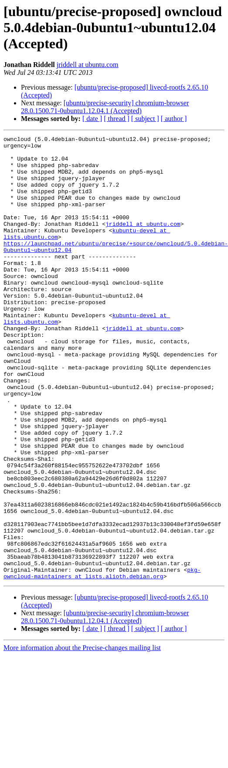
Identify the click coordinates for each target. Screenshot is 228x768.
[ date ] (92, 118)
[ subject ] (145, 118)
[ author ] (174, 118)
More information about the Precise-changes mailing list (82, 720)
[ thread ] (116, 118)
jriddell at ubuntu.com (88, 64)
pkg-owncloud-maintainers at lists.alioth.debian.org (102, 645)
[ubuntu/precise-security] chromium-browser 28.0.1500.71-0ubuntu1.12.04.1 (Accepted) (105, 106)
